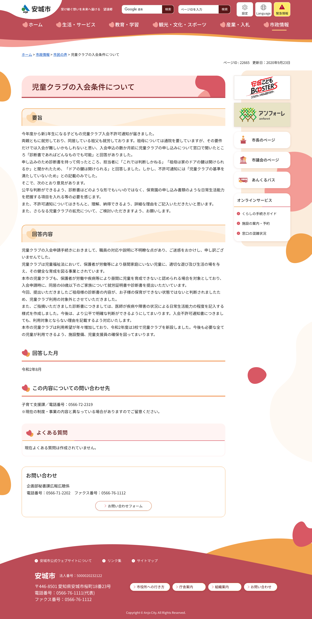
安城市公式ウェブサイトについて (66, 560)
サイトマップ (147, 560)
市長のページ (263, 140)
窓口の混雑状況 (254, 233)
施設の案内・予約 (256, 223)
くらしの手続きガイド (259, 213)
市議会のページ (265, 160)
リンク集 (114, 560)
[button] (245, 9)
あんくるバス (263, 179)
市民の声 (60, 54)
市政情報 (43, 54)
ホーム (27, 54)
